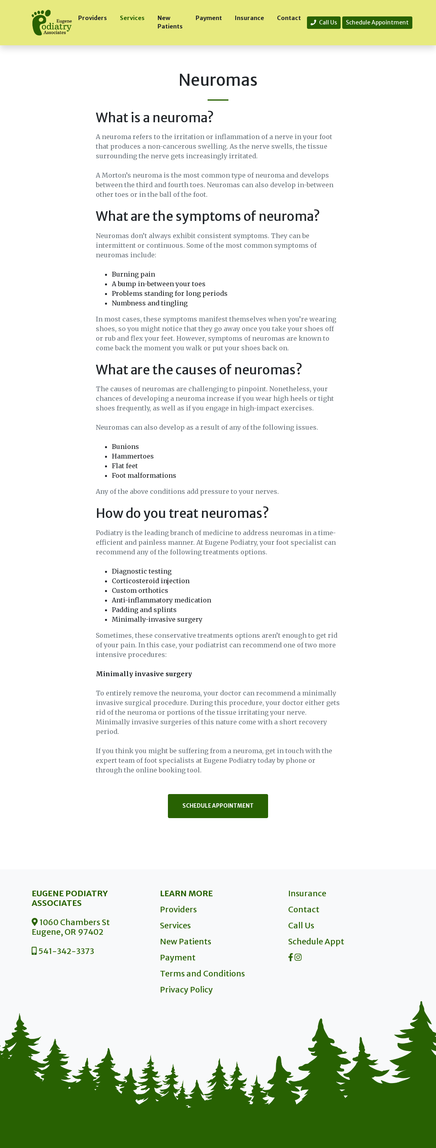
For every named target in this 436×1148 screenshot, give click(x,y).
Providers (92, 18)
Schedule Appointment (377, 22)
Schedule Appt (316, 941)
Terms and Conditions (202, 973)
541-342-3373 (63, 951)
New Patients (170, 22)
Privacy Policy (186, 989)
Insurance (249, 18)
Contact (289, 18)
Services (132, 18)
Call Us (324, 22)
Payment (209, 18)
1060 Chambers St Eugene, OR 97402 (71, 927)
